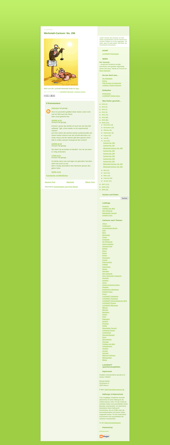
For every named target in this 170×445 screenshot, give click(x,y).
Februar (107, 178)
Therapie (105, 342)
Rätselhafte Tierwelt (109, 213)
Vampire (105, 348)
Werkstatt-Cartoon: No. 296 (59, 33)
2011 (104, 115)
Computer (105, 239)
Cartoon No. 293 (109, 156)
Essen (104, 253)
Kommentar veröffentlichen (57, 176)
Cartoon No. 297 (109, 145)
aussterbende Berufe (109, 228)
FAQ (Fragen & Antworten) (111, 83)
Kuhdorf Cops (107, 215)
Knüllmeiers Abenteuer (110, 290)
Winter (104, 360)
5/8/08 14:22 (56, 172)
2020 (104, 104)
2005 (104, 190)
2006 (104, 187)
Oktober (107, 130)
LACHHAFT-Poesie (109, 303)
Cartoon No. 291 (109, 161)
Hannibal (105, 271)
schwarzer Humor (79, 92)
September (108, 133)
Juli (105, 138)
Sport (104, 337)
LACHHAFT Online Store (111, 96)
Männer (105, 308)
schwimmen (106, 333)
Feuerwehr (106, 258)
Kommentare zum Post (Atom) (66, 187)
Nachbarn (105, 312)
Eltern (104, 251)
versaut (105, 351)
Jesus (104, 283)
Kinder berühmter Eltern (111, 285)
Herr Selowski (107, 211)
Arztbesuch (106, 226)
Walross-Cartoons (108, 355)
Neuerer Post (50, 182)
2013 (104, 109)
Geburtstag (106, 267)
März (105, 176)
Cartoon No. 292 (109, 159)
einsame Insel (107, 246)
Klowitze (105, 287)
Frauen (104, 260)
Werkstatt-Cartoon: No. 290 (113, 164)
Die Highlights (107, 78)
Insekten (105, 280)
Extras (104, 81)
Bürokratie (106, 235)
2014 (104, 107)
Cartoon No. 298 (109, 143)
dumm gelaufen (107, 244)
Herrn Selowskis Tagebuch (111, 276)
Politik (104, 326)
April (105, 173)
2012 (104, 112)
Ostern (104, 314)
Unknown (55, 108)
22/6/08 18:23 (56, 120)
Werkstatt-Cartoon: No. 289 (113, 167)
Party (104, 317)
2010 (104, 117)
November (107, 127)
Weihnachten (107, 358)
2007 (104, 184)
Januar (106, 181)
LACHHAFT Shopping (110, 299)
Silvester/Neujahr (108, 335)
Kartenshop (106, 94)
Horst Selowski (104, 71)
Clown (104, 237)
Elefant (104, 249)
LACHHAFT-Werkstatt (66, 92)
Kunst (104, 294)
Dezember (107, 125)
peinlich (105, 321)
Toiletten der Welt (108, 208)
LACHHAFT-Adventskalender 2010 (114, 301)
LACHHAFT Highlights (110, 296)
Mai (105, 170)
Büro (104, 233)
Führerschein (107, 262)
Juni (105, 141)
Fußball (105, 264)
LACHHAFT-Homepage (110, 54)
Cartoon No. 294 (109, 153)
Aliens (104, 224)
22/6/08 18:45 (56, 144)
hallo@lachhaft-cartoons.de (114, 389)
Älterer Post (90, 182)
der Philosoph (107, 242)
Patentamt (106, 319)
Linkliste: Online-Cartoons (111, 85)
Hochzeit (105, 278)
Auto (104, 230)
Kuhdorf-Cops (107, 292)
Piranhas (105, 206)
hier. (77, 88)
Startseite (70, 182)
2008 (104, 123)
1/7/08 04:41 (56, 156)
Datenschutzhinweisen (112, 423)
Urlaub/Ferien (107, 346)
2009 (104, 120)
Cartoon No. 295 (109, 151)
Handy (104, 269)
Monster (105, 310)
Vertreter (105, 353)
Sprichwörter (107, 339)
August (106, 135)
